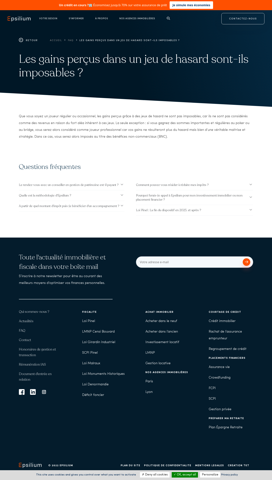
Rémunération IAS (32, 364)
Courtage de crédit (225, 312)
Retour (28, 40)
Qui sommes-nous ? (34, 311)
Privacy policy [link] (229, 474)
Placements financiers (227, 358)
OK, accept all (185, 474)
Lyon (149, 392)
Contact (25, 340)
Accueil (56, 40)
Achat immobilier (159, 312)
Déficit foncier (93, 395)
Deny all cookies (155, 474)
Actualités (26, 321)
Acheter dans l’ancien (161, 332)
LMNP (150, 353)
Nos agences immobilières (166, 372)
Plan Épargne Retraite (226, 427)
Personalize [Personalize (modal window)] (210, 474)
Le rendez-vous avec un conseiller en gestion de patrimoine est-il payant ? (69, 185)
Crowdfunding (219, 378)
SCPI (212, 399)
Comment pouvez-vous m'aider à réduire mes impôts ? (172, 185)
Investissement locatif (162, 342)
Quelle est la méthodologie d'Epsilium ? (45, 195)
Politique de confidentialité (167, 465)
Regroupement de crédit (227, 349)
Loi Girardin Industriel (98, 342)
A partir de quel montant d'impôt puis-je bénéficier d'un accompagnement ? (69, 206)
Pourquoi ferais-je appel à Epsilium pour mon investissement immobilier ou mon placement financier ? (189, 197)
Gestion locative (158, 363)
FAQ (71, 40)
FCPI (212, 388)
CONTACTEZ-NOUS (243, 19)
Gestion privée (220, 409)
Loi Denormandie (95, 384)
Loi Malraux (91, 363)
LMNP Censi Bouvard (98, 332)
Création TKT (238, 465)
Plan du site (130, 465)
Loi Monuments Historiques (103, 374)
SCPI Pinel (90, 353)
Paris (149, 381)
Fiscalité (89, 312)
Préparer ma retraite (226, 418)
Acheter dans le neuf (161, 321)
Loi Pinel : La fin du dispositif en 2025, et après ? (168, 210)
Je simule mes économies (191, 5)
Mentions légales (209, 465)
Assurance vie (219, 367)
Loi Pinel (88, 321)
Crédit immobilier (222, 321)
